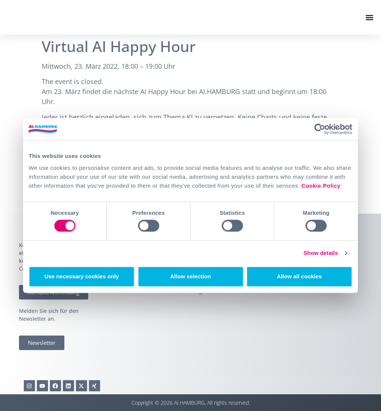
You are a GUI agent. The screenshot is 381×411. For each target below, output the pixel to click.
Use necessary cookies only (81, 276)
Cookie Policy (320, 185)
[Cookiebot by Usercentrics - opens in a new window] (319, 129)
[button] (369, 17)
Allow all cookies (299, 276)
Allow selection (190, 276)
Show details (321, 253)
